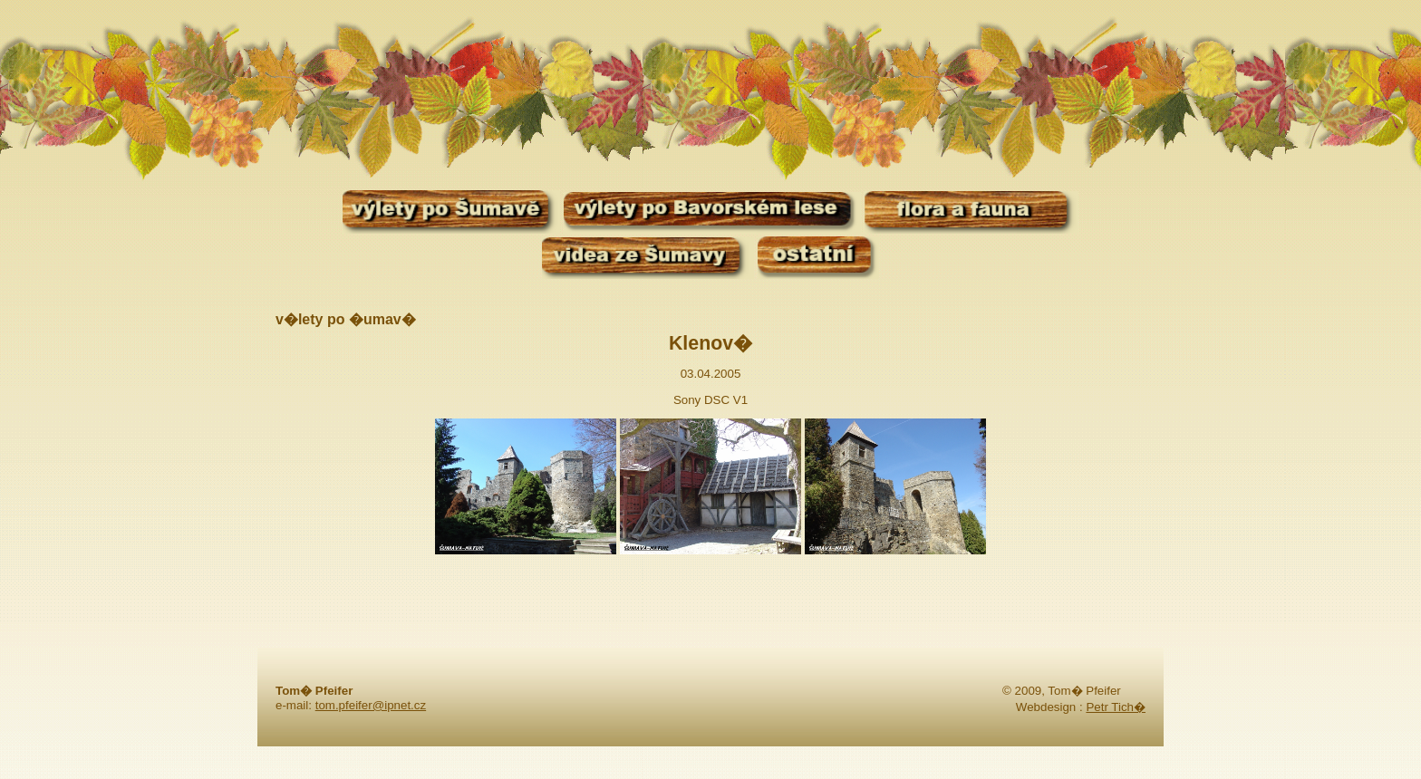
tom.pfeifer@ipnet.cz (370, 705)
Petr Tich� (1116, 707)
